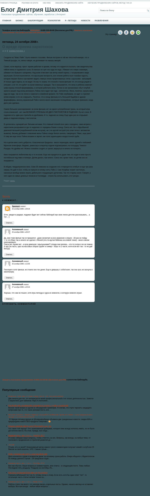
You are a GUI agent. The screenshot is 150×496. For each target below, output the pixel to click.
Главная (6, 21)
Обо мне (47, 3)
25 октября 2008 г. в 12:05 (21, 264)
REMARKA (35, 30)
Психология (54, 21)
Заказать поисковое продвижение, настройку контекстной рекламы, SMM (47, 31)
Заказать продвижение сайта (69, 3)
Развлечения (101, 21)
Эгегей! (11, 445)
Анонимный (17, 229)
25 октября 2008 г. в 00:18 (21, 209)
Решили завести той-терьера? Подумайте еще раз (29, 426)
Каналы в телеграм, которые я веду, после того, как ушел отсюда (35, 396)
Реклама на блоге (30, 3)
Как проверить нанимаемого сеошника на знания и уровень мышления (38, 405)
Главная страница (8, 3)
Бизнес (19, 21)
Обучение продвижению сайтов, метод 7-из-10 (110, 3)
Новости (85, 21)
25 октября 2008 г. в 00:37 (21, 232)
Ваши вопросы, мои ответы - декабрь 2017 (26, 435)
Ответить (9, 223)
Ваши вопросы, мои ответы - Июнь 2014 (25, 482)
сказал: (23, 206)
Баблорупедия (35, 21)
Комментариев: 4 (17, 51)
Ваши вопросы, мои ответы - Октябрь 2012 (26, 463)
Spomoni (16, 206)
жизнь (12, 181)
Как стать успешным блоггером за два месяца (27, 472)
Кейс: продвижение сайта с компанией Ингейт (27, 454)
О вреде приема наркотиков (27, 47)
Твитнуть (6, 196)
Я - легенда (70, 21)
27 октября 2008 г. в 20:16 (21, 287)
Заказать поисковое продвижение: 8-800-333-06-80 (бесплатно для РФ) (34, 380)
